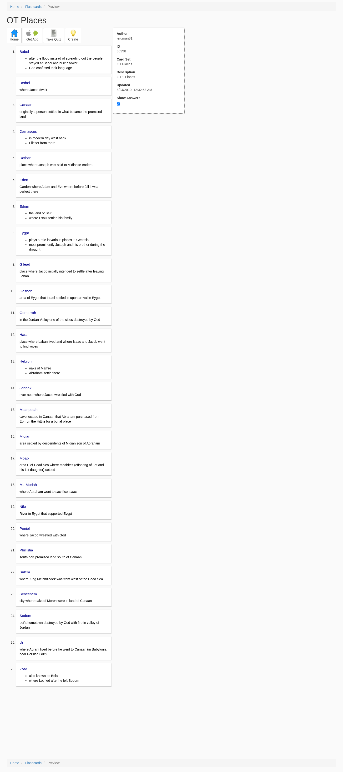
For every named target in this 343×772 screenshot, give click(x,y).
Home (14, 7)
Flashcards (33, 7)
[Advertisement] (151, 160)
